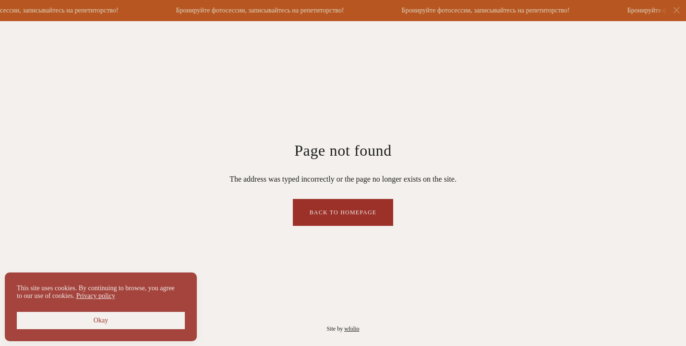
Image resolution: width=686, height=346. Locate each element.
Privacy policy (95, 295)
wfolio (351, 328)
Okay (101, 320)
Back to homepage (343, 212)
